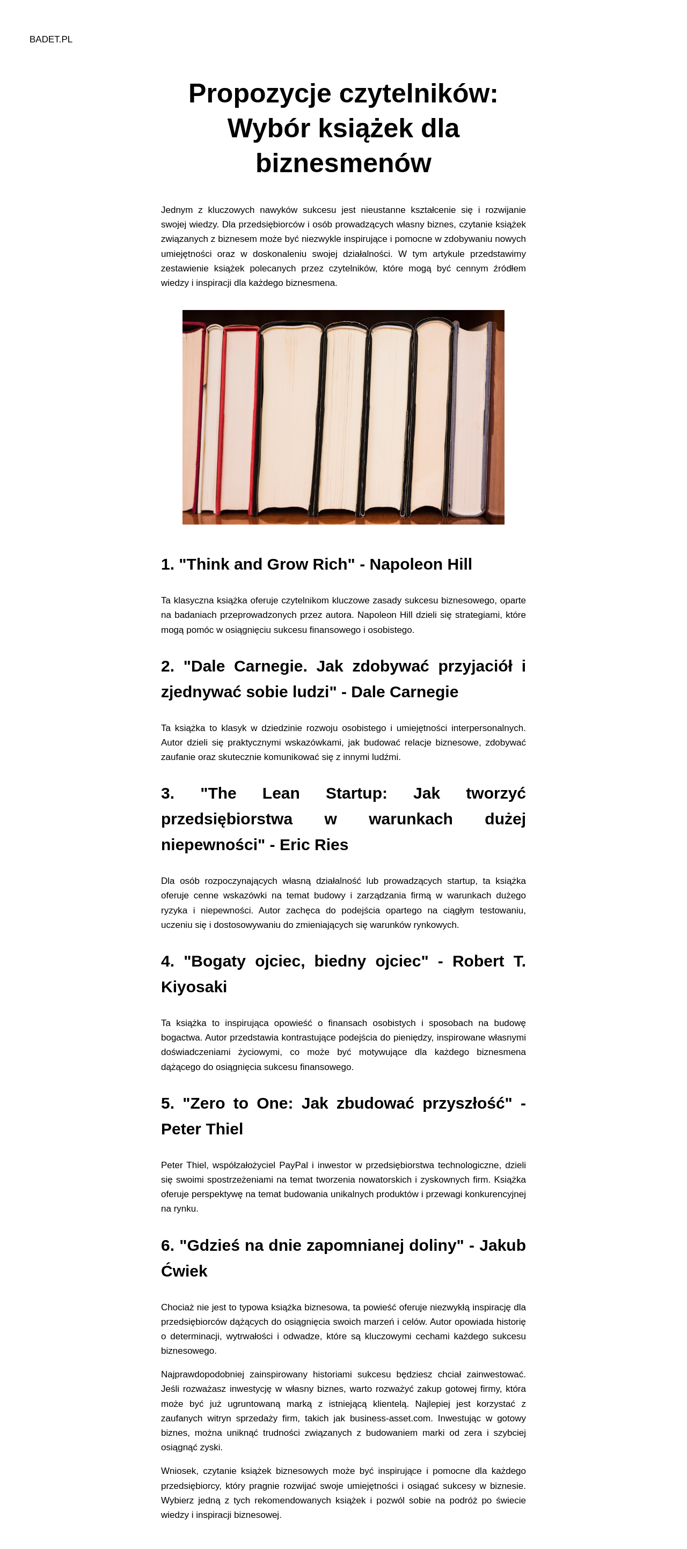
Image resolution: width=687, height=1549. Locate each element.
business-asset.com (390, 1418)
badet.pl (51, 39)
